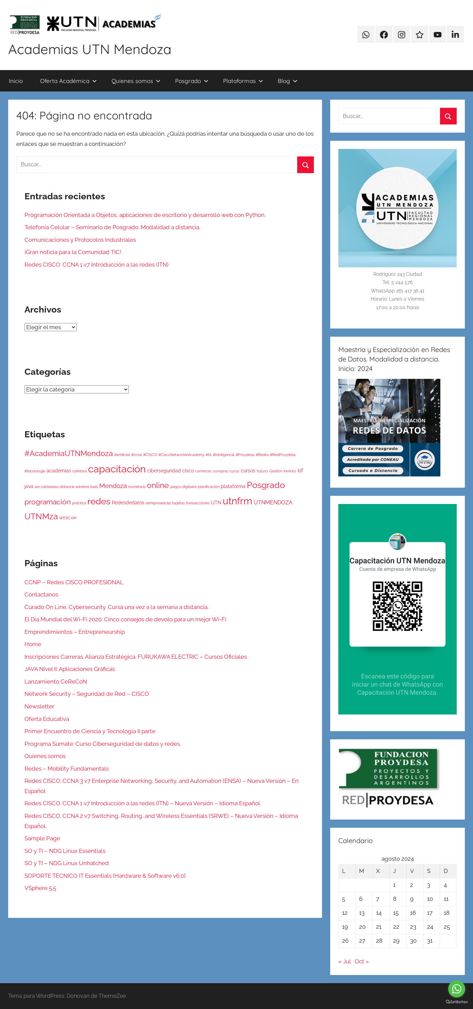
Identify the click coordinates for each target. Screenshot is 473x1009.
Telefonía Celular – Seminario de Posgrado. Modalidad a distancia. (112, 227)
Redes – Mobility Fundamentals (66, 768)
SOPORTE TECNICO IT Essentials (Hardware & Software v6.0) (105, 875)
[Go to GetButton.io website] (457, 1002)
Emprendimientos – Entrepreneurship (74, 631)
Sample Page (42, 838)
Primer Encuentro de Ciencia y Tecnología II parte (89, 731)
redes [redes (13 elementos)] (99, 501)
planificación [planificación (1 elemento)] (208, 487)
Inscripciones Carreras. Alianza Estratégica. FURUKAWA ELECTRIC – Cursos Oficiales (135, 656)
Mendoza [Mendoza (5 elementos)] (113, 486)
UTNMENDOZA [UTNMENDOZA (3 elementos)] (273, 502)
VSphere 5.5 (40, 888)
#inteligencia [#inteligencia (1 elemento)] (223, 455)
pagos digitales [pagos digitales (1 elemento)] (183, 487)
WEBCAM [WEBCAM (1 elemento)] (68, 518)
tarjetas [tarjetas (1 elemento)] (178, 503)
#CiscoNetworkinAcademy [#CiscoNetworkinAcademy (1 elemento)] (181, 455)
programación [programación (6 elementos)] (47, 502)
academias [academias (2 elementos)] (59, 470)
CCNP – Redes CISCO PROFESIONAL (73, 582)
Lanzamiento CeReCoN (55, 681)
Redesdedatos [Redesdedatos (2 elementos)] (128, 502)
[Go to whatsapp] (456, 988)
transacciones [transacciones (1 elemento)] (197, 503)
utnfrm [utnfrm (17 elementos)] (237, 501)
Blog (288, 80)
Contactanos (41, 594)
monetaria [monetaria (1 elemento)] (137, 487)
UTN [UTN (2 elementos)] (216, 502)
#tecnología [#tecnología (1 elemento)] (34, 471)
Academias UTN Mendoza (89, 48)
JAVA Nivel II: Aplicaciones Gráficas (69, 669)
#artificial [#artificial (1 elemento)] (122, 455)
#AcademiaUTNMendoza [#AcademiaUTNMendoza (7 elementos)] (68, 453)
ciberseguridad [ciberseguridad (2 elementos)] (164, 470)
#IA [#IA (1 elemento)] (209, 455)
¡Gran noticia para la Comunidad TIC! (72, 252)
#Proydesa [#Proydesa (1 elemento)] (245, 455)
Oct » (362, 961)
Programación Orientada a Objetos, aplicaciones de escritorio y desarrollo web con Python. (145, 215)
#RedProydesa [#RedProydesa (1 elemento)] (282, 455)
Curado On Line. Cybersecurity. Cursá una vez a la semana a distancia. (116, 607)
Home (32, 644)
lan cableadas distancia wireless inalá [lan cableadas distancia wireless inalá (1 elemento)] (66, 487)
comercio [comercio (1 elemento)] (203, 471)
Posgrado (191, 80)
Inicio (16, 80)
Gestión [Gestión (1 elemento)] (275, 471)
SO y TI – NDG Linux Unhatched (66, 863)
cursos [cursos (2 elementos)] (248, 470)
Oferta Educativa (46, 719)
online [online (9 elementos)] (158, 485)
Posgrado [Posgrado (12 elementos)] (266, 485)
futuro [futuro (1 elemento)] (262, 471)
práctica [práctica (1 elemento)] (79, 503)
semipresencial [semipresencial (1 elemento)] (158, 503)
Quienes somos (136, 80)
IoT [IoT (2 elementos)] (301, 470)
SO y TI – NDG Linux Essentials (64, 850)
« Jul (344, 961)
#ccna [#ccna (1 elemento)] (136, 455)
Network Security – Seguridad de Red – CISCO (86, 693)
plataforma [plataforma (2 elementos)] (233, 486)
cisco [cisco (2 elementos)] (188, 470)
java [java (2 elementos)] (28, 486)
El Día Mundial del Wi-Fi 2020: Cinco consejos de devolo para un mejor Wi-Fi (125, 619)
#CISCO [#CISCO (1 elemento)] (150, 455)
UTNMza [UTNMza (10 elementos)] (41, 516)
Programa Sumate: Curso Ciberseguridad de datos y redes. (102, 743)
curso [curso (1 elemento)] (234, 471)
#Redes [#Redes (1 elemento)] (262, 455)
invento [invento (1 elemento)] (290, 471)
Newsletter (39, 706)
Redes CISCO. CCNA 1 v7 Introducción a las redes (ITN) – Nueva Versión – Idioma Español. (142, 803)
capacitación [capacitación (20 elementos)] (117, 469)
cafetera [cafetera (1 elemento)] (79, 471)
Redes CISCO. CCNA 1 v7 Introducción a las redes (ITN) (96, 264)
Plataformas (243, 80)
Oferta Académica (68, 80)
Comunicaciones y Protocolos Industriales (80, 239)
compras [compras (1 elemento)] (220, 471)
